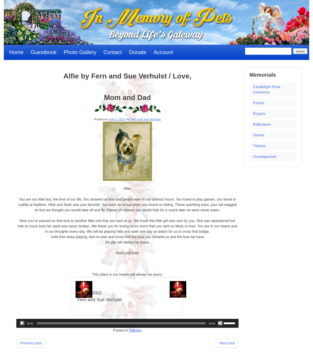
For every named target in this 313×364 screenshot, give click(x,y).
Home (16, 52)
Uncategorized (264, 157)
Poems (258, 103)
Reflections (262, 124)
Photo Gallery (80, 52)
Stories (258, 135)
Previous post (31, 343)
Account (163, 52)
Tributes (135, 330)
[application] (127, 323)
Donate (137, 52)
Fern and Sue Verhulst (145, 119)
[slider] (121, 323)
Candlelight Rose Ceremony (266, 89)
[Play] (22, 323)
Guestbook (44, 52)
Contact (113, 52)
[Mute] (220, 323)
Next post (227, 343)
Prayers (259, 114)
